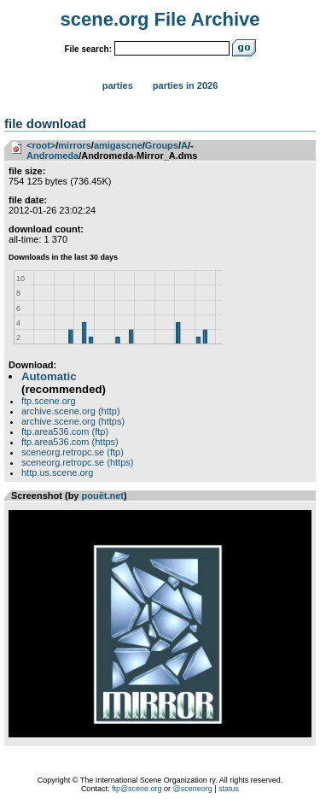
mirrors (74, 145)
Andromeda (52, 155)
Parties (117, 85)
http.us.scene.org (57, 472)
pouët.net (103, 495)
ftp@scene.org (137, 788)
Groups (161, 145)
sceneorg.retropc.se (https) (77, 462)
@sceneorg (192, 788)
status (228, 788)
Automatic (48, 376)
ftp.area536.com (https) (70, 442)
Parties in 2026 (185, 85)
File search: (88, 49)
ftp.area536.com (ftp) (64, 431)
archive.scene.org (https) (73, 421)
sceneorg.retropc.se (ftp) (72, 452)
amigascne (118, 145)
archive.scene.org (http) (70, 411)
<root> (40, 145)
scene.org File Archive (160, 19)
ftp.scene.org (48, 401)
